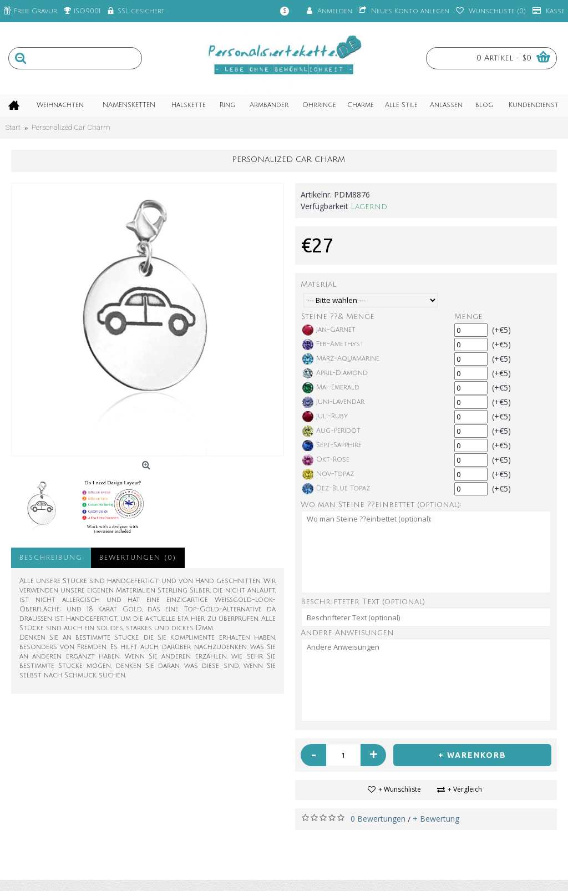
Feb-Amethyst (333, 344)
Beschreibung (51, 557)
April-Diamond (335, 373)
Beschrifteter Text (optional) (363, 602)
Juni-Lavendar (333, 402)
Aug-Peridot (331, 431)
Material (318, 284)
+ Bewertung (436, 818)
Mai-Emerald (330, 387)
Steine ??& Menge (337, 316)
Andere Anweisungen (347, 633)
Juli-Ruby (325, 416)
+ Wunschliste (399, 789)
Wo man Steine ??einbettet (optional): (381, 504)
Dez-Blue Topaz (336, 488)
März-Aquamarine (340, 358)
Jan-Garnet (329, 330)
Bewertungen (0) (137, 557)
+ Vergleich (465, 789)
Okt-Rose (325, 459)
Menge (468, 316)
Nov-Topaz (328, 474)
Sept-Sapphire (332, 445)
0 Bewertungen (378, 818)
